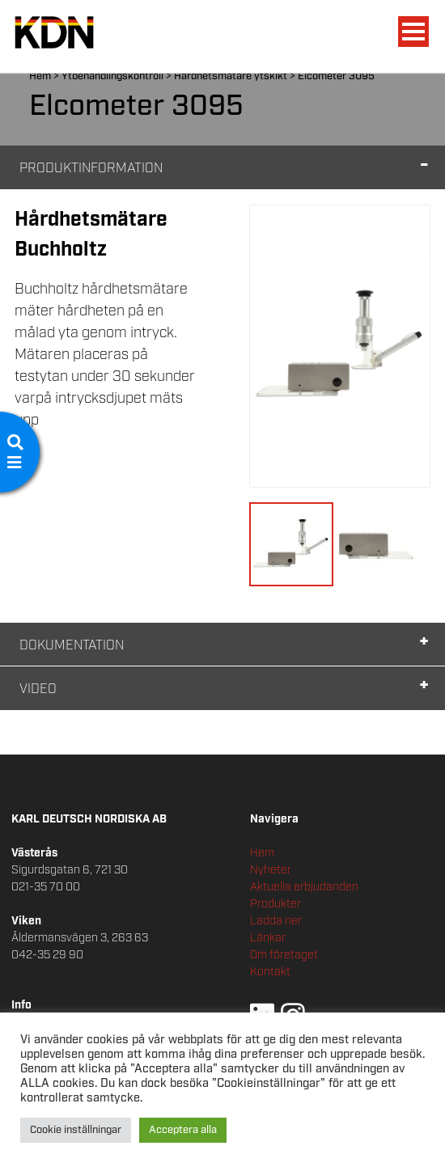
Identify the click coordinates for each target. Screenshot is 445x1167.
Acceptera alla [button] (183, 1130)
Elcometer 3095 (336, 76)
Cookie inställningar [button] (75, 1130)
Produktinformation (91, 168)
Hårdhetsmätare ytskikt (230, 76)
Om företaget (284, 955)
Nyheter (270, 870)
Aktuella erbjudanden (304, 887)
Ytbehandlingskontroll (112, 76)
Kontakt (270, 972)
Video (38, 689)
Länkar (268, 938)
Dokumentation (71, 645)
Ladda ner (276, 921)
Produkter (275, 904)
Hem (40, 76)
